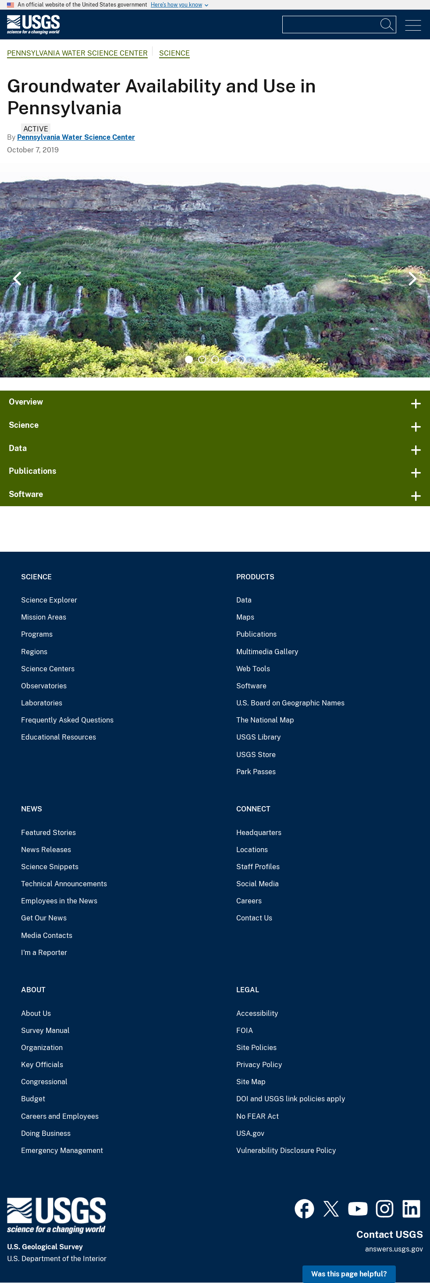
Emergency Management (62, 1150)
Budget (33, 1099)
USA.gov (250, 1133)
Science (174, 53)
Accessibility (257, 1013)
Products (255, 577)
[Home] (33, 32)
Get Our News (44, 918)
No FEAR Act (257, 1116)
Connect (253, 809)
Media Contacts (46, 935)
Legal (247, 990)
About (33, 990)
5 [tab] (241, 359)
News (31, 809)
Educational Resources (58, 737)
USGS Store (256, 755)
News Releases (46, 850)
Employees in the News (59, 901)
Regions (34, 652)
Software (26, 494)
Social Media (257, 884)
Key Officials (42, 1065)
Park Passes (256, 772)
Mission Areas (43, 617)
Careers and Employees (60, 1116)
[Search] (387, 24)
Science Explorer (49, 600)
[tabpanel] (215, 270)
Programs (37, 634)
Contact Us (254, 918)
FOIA (244, 1030)
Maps (245, 617)
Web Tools (253, 669)
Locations (252, 850)
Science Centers (48, 669)
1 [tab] (189, 359)
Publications (33, 471)
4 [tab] (228, 359)
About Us (36, 1013)
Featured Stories (48, 832)
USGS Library (258, 737)
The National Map (265, 720)
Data (18, 448)
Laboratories (41, 703)
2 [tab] (202, 359)
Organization (42, 1047)
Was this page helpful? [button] (349, 1274)
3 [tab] (215, 359)
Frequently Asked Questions (67, 720)
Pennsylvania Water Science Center (77, 53)
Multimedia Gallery (267, 652)
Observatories (44, 686)
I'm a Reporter (44, 952)
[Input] (339, 24)
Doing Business (46, 1133)
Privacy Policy (259, 1065)
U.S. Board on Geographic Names (290, 703)
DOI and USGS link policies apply (290, 1099)
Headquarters (258, 832)
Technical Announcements (64, 884)
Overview (26, 401)
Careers (249, 901)
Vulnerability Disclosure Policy (286, 1150)
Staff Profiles (258, 867)
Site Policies (256, 1047)
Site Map (251, 1082)
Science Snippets (49, 867)
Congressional (44, 1082)
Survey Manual (45, 1030)
